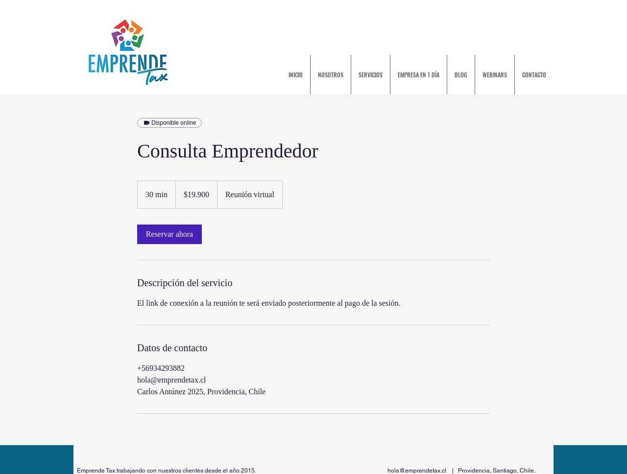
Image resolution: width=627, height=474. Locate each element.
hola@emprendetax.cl (416, 470)
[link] (169, 234)
